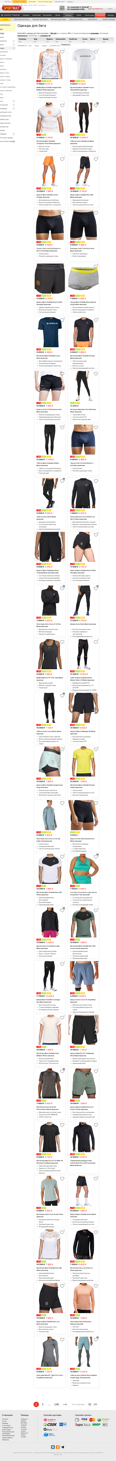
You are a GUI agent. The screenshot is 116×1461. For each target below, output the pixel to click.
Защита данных (7, 1438)
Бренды (111, 15)
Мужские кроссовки (40, 19)
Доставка (24, 1423)
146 (57, 1404)
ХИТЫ (5, 19)
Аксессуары (89, 15)
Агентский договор (8, 1435)
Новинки (26, 15)
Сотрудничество (7, 1427)
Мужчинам (37, 15)
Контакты (8, 1)
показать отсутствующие (59, 45)
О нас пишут (6, 1425)
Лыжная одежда (108, 19)
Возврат (23, 1427)
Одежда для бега (76, 19)
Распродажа (100, 15)
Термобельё (92, 19)
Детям (57, 15)
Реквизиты (5, 1440)
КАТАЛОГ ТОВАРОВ (12, 15)
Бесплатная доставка (45, 1)
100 (96, 1404)
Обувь (79, 15)
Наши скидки (6, 1430)
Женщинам (47, 15)
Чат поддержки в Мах (76, 9)
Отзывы (23, 1437)
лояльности (24, 36)
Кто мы (4, 1421)
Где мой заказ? (60, 1)
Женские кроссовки (58, 19)
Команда (5, 1423)
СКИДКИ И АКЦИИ (19, 1)
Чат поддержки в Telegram (78, 7)
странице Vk (47, 36)
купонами (96, 33)
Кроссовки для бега (21, 19)
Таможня (24, 1425)
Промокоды (32, 1)
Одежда (68, 15)
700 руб (55, 33)
